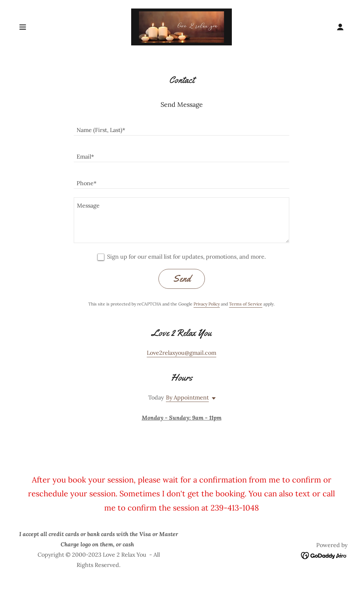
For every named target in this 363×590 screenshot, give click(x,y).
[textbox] (181, 126)
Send (181, 279)
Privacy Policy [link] (207, 304)
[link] (181, 26)
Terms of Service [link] (245, 304)
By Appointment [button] (187, 397)
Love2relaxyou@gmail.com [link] (181, 352)
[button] (23, 27)
